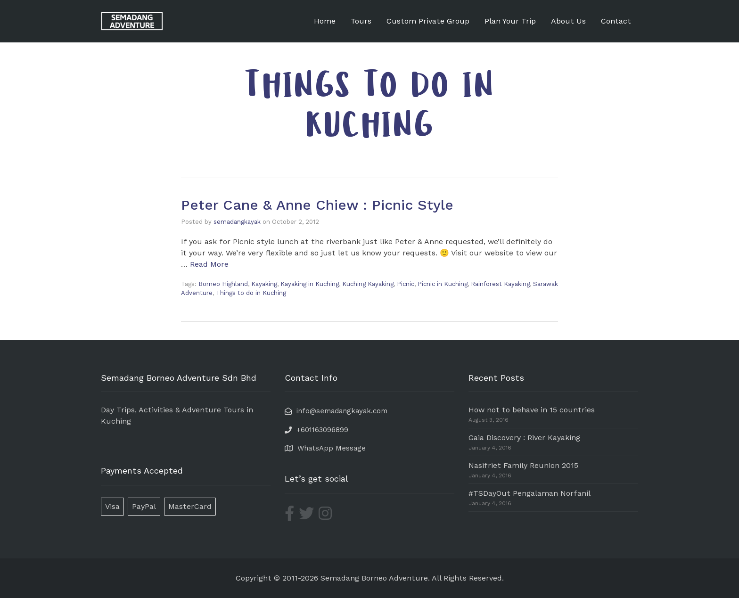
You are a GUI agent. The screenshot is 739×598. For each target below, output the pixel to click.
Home (325, 20)
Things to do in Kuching (251, 292)
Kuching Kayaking (368, 283)
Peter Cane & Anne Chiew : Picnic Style (317, 205)
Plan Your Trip (510, 20)
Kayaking (264, 283)
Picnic (405, 283)
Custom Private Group (427, 20)
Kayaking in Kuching (309, 283)
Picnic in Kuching (443, 283)
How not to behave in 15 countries (531, 409)
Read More (209, 264)
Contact (616, 20)
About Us (568, 20)
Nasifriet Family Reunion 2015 (523, 465)
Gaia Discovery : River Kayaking (524, 437)
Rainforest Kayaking (500, 283)
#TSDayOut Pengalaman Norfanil (529, 493)
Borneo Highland (223, 283)
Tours (361, 20)
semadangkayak (237, 221)
